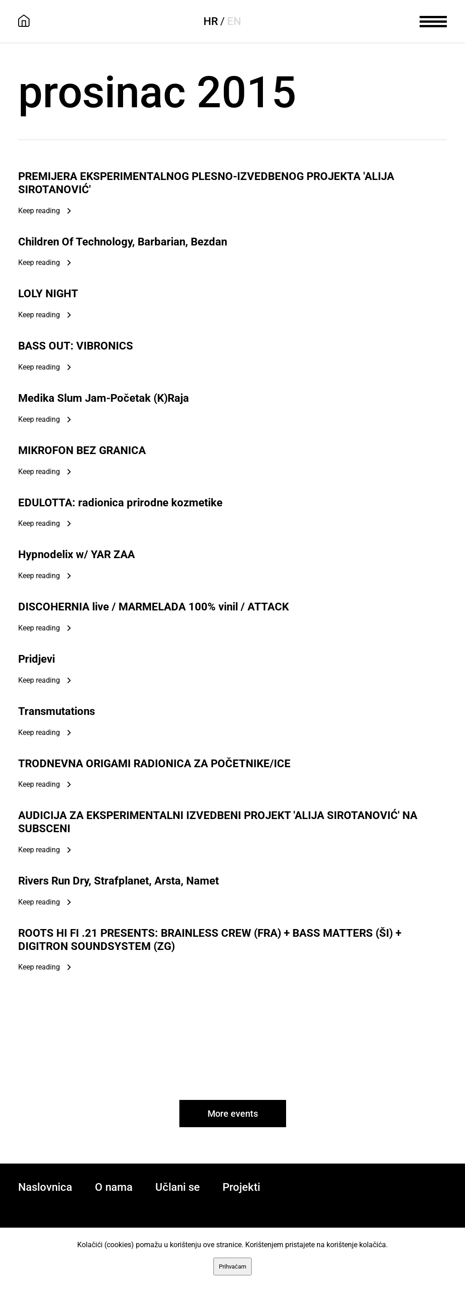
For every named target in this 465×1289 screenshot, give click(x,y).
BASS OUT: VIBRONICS (75, 346)
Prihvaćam (232, 1266)
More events (233, 1113)
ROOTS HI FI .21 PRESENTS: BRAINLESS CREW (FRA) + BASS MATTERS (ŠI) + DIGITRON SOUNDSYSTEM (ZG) (209, 940)
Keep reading (39, 210)
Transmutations (56, 711)
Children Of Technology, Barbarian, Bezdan (122, 241)
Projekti (241, 1187)
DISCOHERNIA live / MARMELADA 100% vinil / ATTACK (153, 606)
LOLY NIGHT (48, 293)
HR (210, 21)
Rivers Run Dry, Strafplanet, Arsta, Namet (118, 880)
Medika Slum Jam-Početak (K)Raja (103, 398)
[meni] (433, 20)
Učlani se (177, 1187)
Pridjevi (36, 659)
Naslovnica (45, 1187)
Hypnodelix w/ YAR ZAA (76, 554)
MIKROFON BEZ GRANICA (82, 450)
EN (234, 21)
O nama (114, 1187)
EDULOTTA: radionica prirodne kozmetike (120, 502)
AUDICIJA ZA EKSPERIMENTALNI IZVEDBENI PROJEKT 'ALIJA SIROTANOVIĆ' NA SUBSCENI (217, 822)
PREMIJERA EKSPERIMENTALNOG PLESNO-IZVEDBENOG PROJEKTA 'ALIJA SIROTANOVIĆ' (206, 183)
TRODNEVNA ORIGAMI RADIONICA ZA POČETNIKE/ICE (154, 763)
